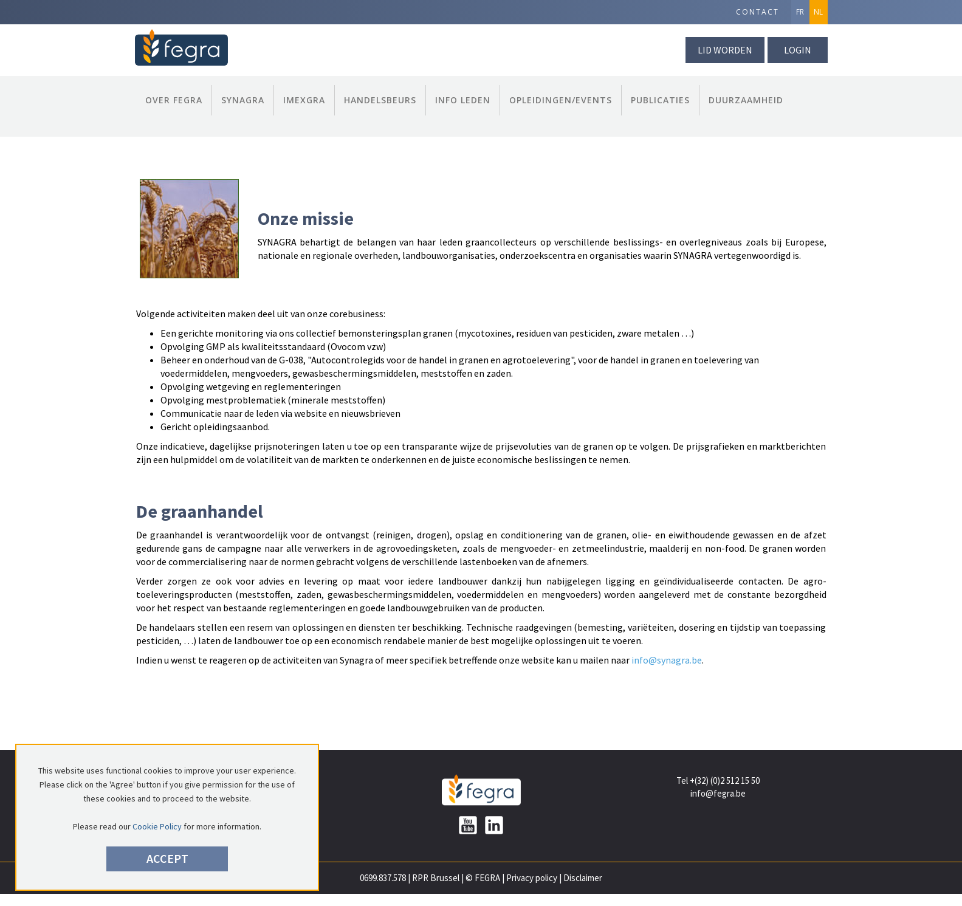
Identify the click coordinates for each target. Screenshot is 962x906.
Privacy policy (531, 878)
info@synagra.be (666, 660)
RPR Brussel (435, 878)
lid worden (725, 50)
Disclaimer (582, 878)
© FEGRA (483, 878)
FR (800, 12)
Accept (167, 858)
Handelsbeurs (380, 100)
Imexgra (304, 100)
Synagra (242, 100)
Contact (757, 12)
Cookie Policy (157, 826)
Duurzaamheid (746, 100)
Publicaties (660, 100)
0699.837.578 (383, 878)
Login (797, 50)
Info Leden (462, 100)
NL (818, 12)
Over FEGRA (173, 100)
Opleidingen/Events (560, 100)
